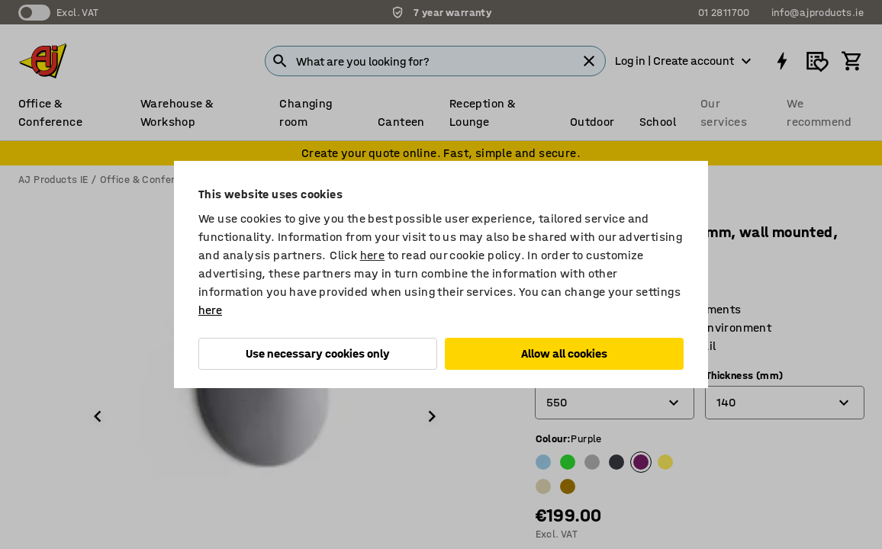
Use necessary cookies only (318, 353)
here (372, 255)
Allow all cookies (564, 353)
